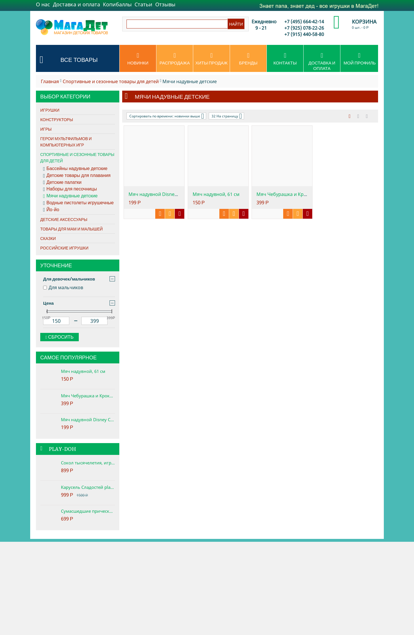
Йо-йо (51, 210)
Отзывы (165, 4)
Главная (50, 81)
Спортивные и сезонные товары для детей (111, 81)
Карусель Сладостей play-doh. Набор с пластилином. (88, 487)
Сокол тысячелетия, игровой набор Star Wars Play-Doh (88, 463)
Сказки (48, 238)
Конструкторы (56, 119)
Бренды (248, 59)
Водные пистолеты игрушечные (78, 203)
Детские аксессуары (63, 219)
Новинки (137, 59)
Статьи (143, 4)
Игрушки (50, 110)
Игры (45, 129)
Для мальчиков (63, 287)
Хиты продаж (211, 59)
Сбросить (59, 337)
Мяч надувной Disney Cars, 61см (88, 419)
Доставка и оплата (76, 4)
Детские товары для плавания (76, 175)
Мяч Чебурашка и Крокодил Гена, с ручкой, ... (307, 194)
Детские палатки (62, 182)
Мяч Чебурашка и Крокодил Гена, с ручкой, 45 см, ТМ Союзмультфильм (88, 395)
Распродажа (174, 59)
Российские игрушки (64, 248)
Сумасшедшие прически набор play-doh (88, 511)
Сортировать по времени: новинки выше (166, 115)
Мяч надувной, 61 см (83, 371)
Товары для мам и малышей (71, 229)
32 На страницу (227, 115)
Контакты (285, 59)
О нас (43, 4)
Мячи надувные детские (70, 196)
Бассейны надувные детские (75, 168)
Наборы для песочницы (70, 189)
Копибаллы (117, 4)
